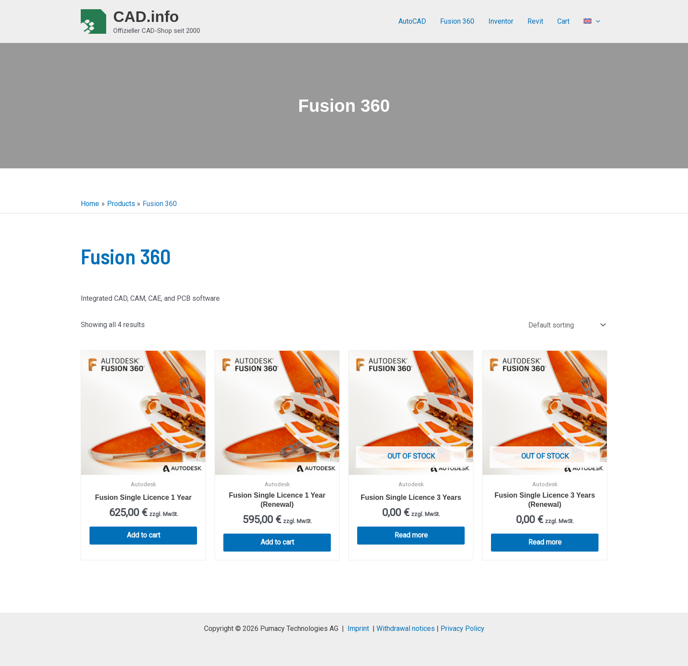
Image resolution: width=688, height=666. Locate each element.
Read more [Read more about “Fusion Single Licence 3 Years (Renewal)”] (545, 542)
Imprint (358, 628)
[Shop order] (566, 325)
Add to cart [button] (143, 535)
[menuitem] (592, 21)
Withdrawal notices (405, 628)
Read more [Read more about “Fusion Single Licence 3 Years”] (411, 535)
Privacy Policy (462, 628)
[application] (595, 21)
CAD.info (146, 16)
